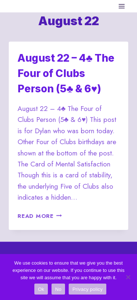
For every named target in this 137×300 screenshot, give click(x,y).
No (58, 289)
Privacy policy (87, 289)
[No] (128, 277)
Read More (40, 216)
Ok (41, 289)
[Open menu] (121, 6)
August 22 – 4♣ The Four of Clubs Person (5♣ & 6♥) (66, 73)
